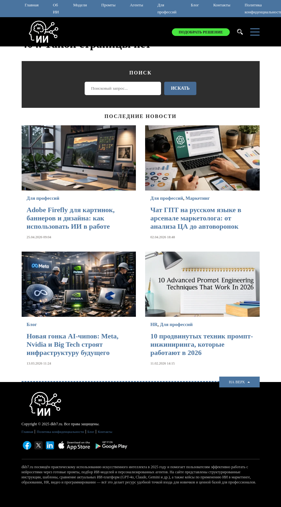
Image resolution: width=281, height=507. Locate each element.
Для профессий (167, 8)
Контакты (221, 5)
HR (154, 324)
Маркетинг (198, 198)
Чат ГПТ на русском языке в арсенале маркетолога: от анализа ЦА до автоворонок (195, 218)
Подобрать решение (201, 32)
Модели (80, 5)
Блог (195, 5)
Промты (108, 5)
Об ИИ (56, 8)
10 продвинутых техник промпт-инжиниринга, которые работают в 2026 (201, 344)
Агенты (136, 5)
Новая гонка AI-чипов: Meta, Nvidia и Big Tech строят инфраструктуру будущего (73, 344)
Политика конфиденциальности (60, 432)
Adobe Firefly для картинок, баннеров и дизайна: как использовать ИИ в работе (71, 218)
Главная (32, 5)
